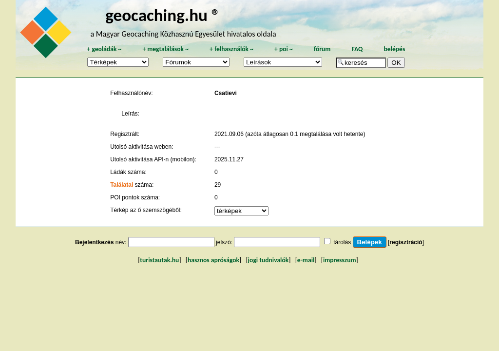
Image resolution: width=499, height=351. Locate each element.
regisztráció (405, 242)
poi (283, 49)
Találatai (121, 184)
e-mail (305, 260)
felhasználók (231, 49)
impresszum (339, 260)
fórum (322, 49)
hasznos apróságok (213, 260)
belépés (394, 49)
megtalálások (165, 49)
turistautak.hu (159, 260)
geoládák (104, 49)
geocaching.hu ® (162, 14)
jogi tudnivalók (268, 260)
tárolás (342, 242)
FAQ (357, 49)
